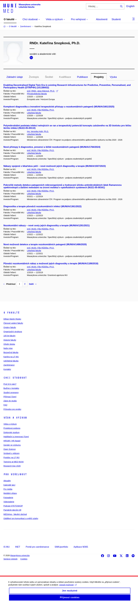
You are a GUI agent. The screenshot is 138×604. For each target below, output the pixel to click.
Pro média (7, 489)
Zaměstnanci (9, 365)
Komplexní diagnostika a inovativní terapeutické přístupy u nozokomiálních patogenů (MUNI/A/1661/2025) (58, 106)
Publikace (82, 77)
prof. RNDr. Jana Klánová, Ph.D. (42, 91)
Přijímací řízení (9, 397)
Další (32, 284)
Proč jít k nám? (9, 384)
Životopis (34, 77)
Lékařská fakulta (34, 113)
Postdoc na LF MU (11, 457)
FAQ (5, 405)
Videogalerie (8, 502)
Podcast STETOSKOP (13, 506)
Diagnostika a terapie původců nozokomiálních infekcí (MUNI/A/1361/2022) (42, 206)
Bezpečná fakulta (10, 352)
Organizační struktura (12, 331)
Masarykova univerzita (19, 555)
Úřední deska (9, 344)
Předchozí (9, 284)
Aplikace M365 (81, 547)
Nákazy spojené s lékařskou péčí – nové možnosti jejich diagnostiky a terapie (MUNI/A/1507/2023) (54, 166)
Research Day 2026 (12, 466)
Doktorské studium (11, 432)
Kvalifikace (65, 77)
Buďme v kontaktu (11, 388)
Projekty (99, 77)
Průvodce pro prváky (12, 409)
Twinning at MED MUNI (13, 462)
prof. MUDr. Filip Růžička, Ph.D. (40, 110)
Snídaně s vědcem (11, 453)
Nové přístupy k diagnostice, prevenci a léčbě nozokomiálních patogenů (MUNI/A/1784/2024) (51, 147)
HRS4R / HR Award (11, 441)
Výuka (113, 77)
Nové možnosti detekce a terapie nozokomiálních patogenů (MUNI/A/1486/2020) (45, 244)
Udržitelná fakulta (10, 361)
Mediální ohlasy (10, 493)
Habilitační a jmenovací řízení (16, 437)
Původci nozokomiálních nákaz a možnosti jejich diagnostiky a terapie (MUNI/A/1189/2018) (50, 263)
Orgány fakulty (9, 327)
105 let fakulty (9, 336)
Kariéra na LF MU (11, 357)
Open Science (9, 449)
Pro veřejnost (15, 474)
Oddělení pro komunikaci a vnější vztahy (20, 518)
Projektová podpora (11, 428)
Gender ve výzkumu (12, 445)
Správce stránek (10, 559)
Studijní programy (11, 392)
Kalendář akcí (9, 485)
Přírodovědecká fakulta (37, 94)
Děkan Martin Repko (12, 319)
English (130, 6)
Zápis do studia (10, 401)
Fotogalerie (8, 497)
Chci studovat (15, 377)
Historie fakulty (9, 340)
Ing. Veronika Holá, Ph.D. (38, 131)
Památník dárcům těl (12, 510)
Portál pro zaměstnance (37, 547)
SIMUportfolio (61, 547)
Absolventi (101, 19)
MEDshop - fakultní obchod (15, 514)
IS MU (6, 547)
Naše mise (8, 348)
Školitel (49, 77)
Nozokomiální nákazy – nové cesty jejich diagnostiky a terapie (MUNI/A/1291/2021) (46, 225)
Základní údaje (14, 77)
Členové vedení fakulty (13, 323)
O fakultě (11, 312)
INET (17, 547)
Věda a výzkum (15, 417)
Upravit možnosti (68, 588)
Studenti (116, 19)
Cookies (23, 559)
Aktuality (7, 481)
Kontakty (7, 369)
